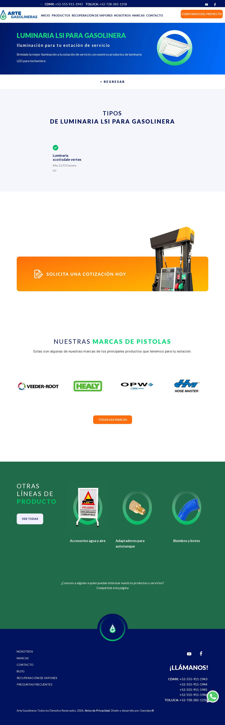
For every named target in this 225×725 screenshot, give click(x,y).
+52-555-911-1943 (64, 4)
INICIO (45, 15)
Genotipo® (147, 710)
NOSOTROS (122, 15)
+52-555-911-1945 (193, 689)
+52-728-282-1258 (106, 4)
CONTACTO (154, 15)
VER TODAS (30, 518)
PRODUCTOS (61, 15)
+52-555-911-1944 (193, 684)
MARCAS (138, 15)
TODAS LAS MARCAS (112, 419)
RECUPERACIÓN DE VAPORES (92, 15)
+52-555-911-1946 (193, 695)
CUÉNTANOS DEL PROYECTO (202, 14)
